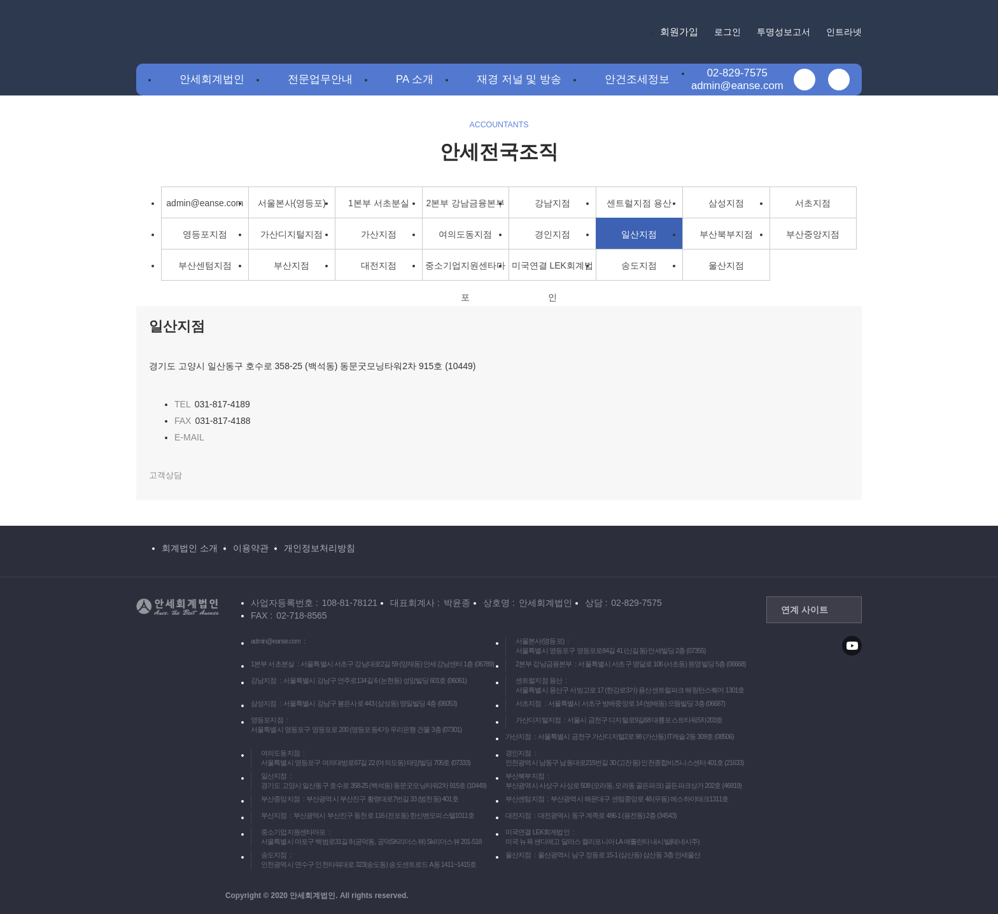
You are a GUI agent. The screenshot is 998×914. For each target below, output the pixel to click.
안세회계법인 (211, 79)
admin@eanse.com (204, 203)
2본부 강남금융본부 (465, 203)
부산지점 (291, 265)
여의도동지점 (465, 234)
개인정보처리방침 (319, 548)
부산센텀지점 (205, 265)
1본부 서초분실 (378, 203)
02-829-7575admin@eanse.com (737, 79)
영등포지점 (205, 234)
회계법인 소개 (190, 548)
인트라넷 (844, 32)
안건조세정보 (637, 79)
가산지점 (379, 234)
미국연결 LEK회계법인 (552, 270)
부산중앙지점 (813, 234)
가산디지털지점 (291, 234)
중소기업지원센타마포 (465, 270)
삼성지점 (726, 203)
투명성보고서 (783, 32)
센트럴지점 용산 (639, 203)
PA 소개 (414, 79)
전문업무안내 (320, 79)
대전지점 (379, 265)
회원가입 (679, 31)
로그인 (727, 32)
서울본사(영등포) (292, 203)
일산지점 (639, 234)
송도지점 (639, 265)
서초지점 (813, 203)
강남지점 (552, 203)
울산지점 (726, 265)
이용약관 (251, 548)
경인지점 (552, 234)
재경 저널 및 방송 (519, 79)
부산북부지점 (726, 234)
